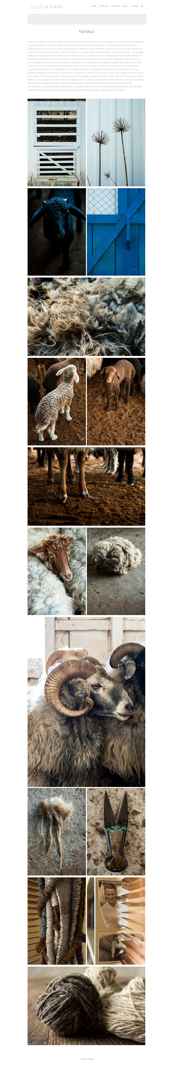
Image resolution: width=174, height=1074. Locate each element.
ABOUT (125, 6)
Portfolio (103, 6)
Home (93, 6)
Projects (115, 6)
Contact (135, 6)
